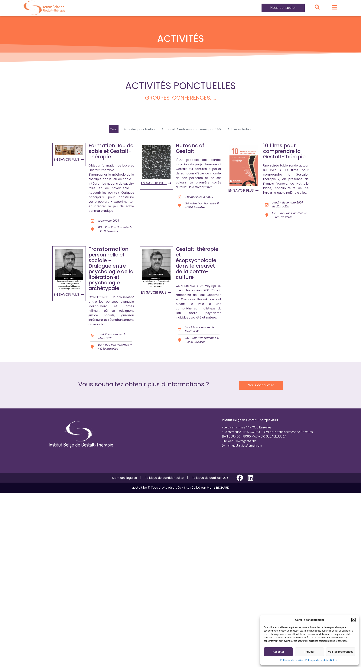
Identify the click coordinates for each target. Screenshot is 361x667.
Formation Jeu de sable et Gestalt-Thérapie (111, 151)
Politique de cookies (292, 660)
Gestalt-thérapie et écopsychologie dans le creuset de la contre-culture (197, 263)
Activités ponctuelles (139, 129)
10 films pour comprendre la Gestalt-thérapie (284, 151)
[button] (353, 620)
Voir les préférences (340, 651)
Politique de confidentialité (321, 660)
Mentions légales (124, 478)
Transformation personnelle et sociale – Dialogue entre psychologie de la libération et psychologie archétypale (111, 269)
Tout (113, 129)
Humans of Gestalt (190, 148)
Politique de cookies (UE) (210, 478)
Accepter (278, 651)
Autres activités (239, 129)
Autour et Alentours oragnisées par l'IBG (191, 129)
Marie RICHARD (218, 487)
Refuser (309, 651)
